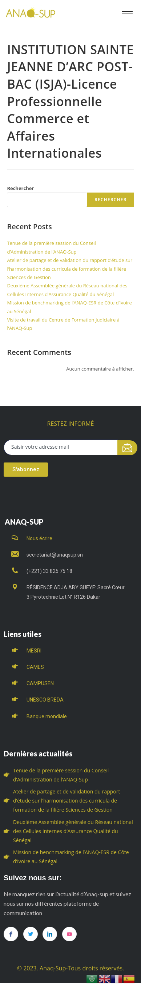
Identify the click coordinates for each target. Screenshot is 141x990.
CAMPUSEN (40, 683)
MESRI (34, 651)
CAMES (35, 667)
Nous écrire (39, 538)
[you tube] (69, 934)
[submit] (127, 447)
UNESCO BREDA (45, 700)
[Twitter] (30, 934)
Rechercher (20, 188)
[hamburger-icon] (127, 13)
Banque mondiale (47, 716)
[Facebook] (11, 934)
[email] (61, 447)
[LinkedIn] (50, 934)
